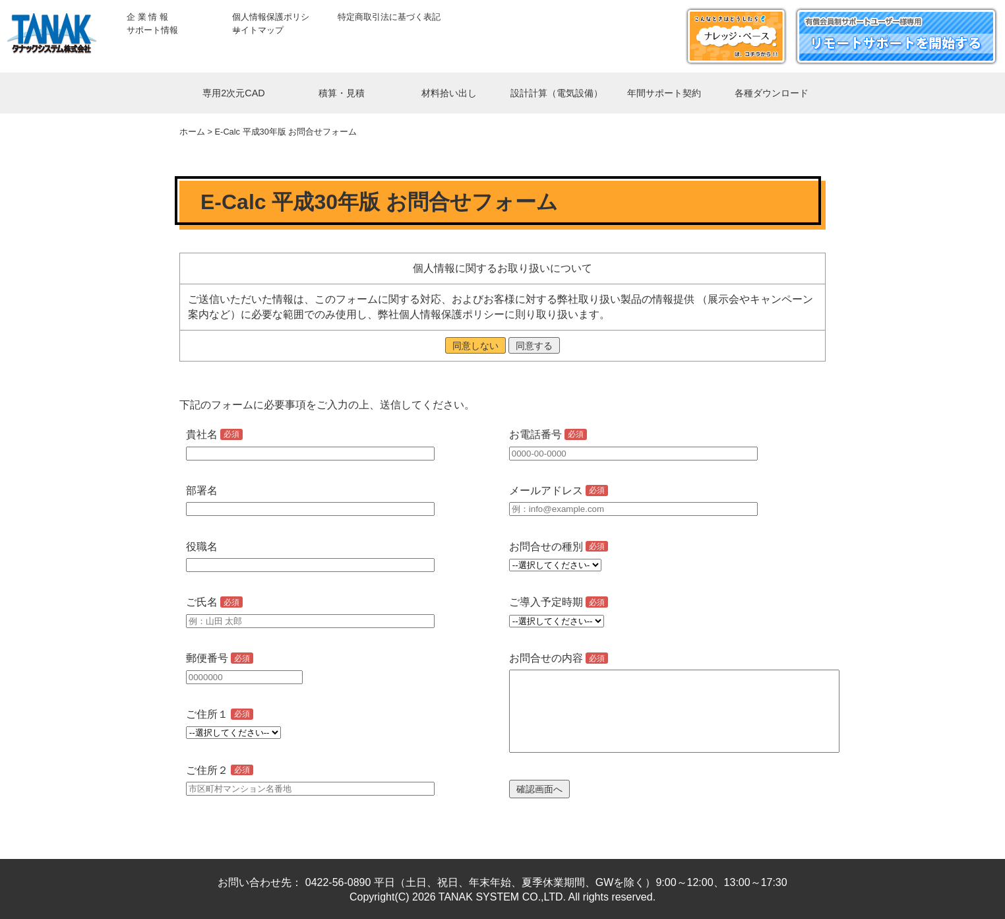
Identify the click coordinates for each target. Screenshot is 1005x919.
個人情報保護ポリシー (270, 17)
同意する (534, 345)
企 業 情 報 (147, 17)
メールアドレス (558, 490)
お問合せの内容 (558, 658)
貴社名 (214, 434)
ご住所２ (219, 770)
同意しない (475, 345)
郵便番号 (219, 658)
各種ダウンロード (771, 93)
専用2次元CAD (233, 93)
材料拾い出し (449, 93)
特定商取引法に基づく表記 (389, 17)
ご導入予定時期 (558, 602)
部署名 (202, 490)
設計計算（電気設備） (556, 93)
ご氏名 (214, 602)
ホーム (192, 132)
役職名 (202, 546)
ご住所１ (219, 714)
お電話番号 (548, 434)
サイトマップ (258, 30)
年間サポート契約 (664, 93)
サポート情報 (152, 30)
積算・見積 (342, 93)
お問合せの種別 (558, 546)
